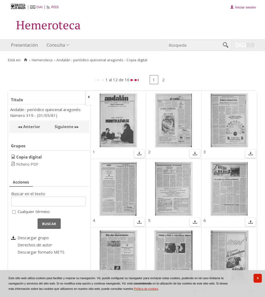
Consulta (56, 45)
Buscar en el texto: (28, 193)
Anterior (31, 126)
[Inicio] (25, 60)
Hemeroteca (42, 60)
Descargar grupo (33, 237)
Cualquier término (34, 211)
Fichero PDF (27, 164)
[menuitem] (25, 45)
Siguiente (64, 126)
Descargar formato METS (41, 252)
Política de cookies (146, 288)
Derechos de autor (35, 244)
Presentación (24, 45)
